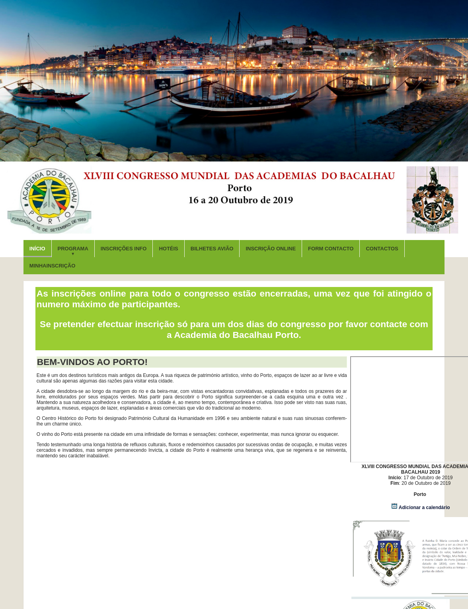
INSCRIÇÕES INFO (124, 249)
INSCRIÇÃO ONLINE (271, 249)
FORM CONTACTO (330, 249)
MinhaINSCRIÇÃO (52, 266)
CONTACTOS (382, 249)
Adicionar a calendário (420, 507)
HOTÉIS (168, 249)
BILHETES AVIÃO (212, 249)
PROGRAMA (73, 251)
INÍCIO (37, 249)
